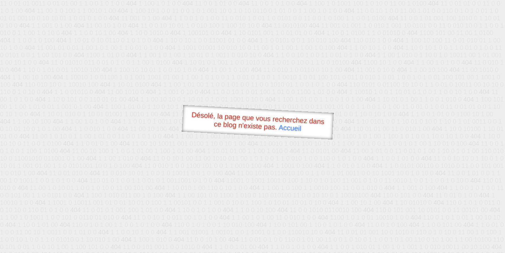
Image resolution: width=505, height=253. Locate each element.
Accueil (290, 127)
